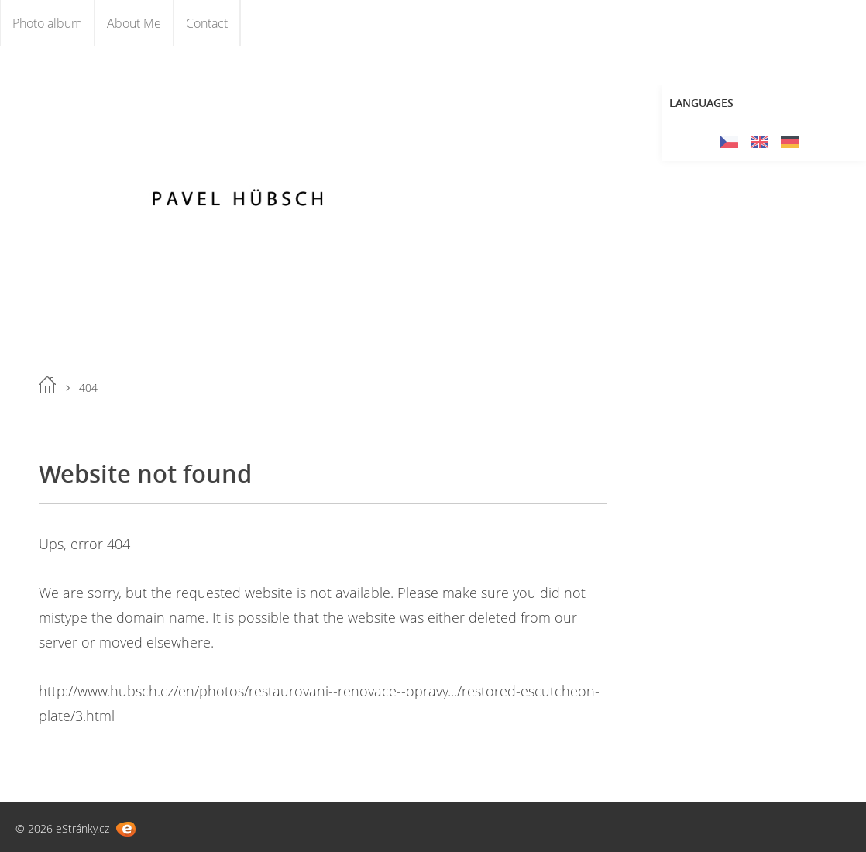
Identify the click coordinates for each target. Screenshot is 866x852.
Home (47, 385)
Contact (207, 23)
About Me (134, 23)
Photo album (47, 23)
